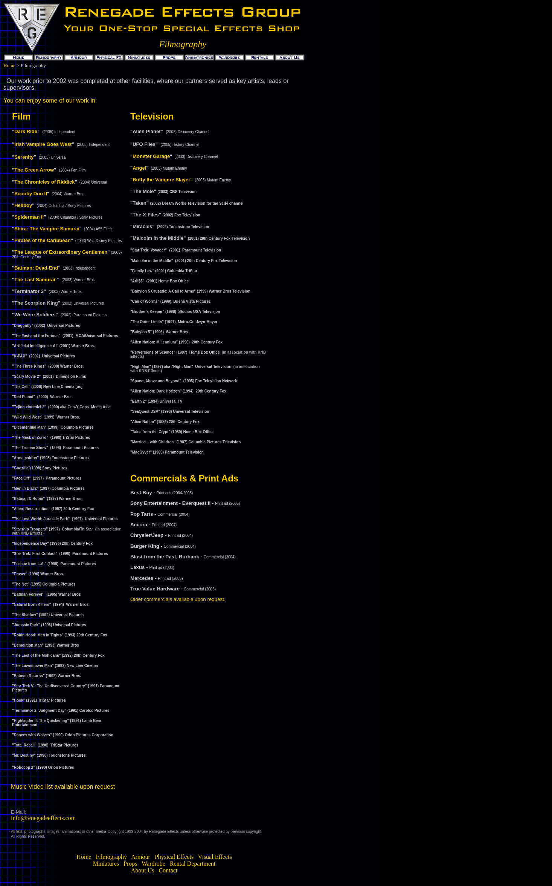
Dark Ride (25, 131)
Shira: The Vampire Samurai (46, 228)
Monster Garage (151, 156)
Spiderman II (29, 217)
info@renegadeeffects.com (43, 818)
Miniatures (106, 863)
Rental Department (192, 863)
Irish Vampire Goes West (43, 144)
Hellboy (23, 205)
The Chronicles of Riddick (44, 182)
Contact (167, 870)
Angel (139, 168)
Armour (140, 857)
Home (9, 65)
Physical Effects (174, 857)
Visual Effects (215, 857)
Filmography (111, 857)
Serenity (24, 157)
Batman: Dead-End (36, 268)
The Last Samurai (34, 279)
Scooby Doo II (30, 193)
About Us (142, 870)
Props (129, 863)
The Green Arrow (34, 170)
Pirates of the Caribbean (42, 240)
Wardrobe (152, 863)
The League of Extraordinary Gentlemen (60, 252)
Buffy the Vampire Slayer (161, 179)
